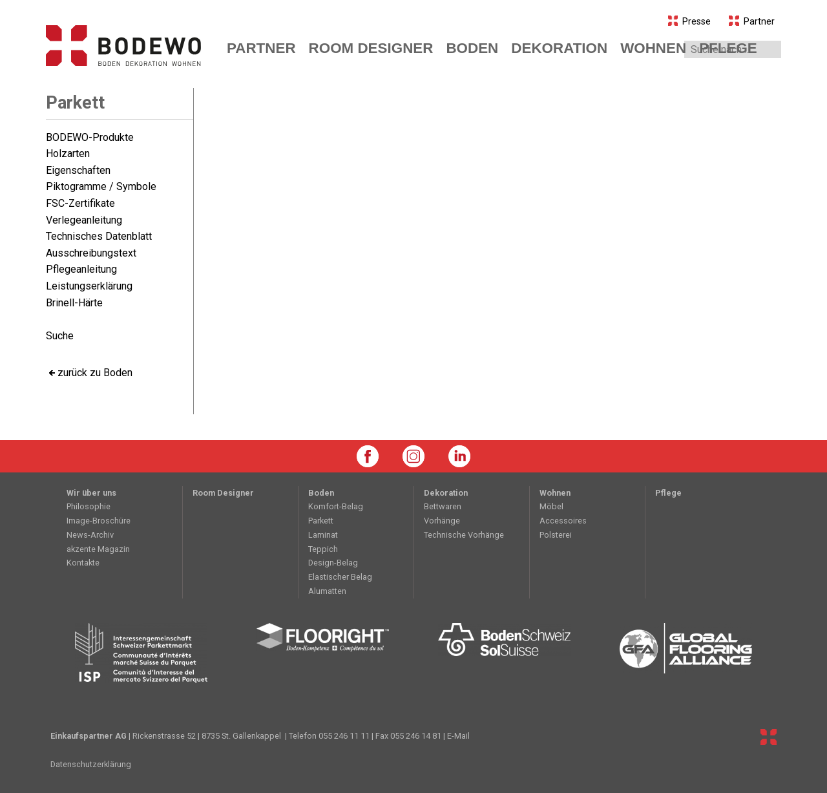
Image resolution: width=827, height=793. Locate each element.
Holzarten (68, 153)
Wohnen (555, 493)
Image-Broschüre (99, 520)
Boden (321, 493)
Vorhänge (442, 520)
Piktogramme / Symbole (101, 186)
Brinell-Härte (74, 303)
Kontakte (83, 562)
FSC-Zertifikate (80, 203)
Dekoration (446, 493)
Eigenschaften (78, 170)
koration (559, 48)
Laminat (323, 535)
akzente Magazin (98, 549)
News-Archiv (90, 535)
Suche (60, 336)
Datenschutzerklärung (90, 764)
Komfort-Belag (335, 506)
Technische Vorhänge (464, 535)
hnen (653, 48)
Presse (689, 21)
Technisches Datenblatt (99, 236)
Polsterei (555, 535)
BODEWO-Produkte (90, 137)
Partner (752, 21)
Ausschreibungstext (91, 253)
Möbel (551, 506)
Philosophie (88, 506)
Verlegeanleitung (84, 220)
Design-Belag (333, 562)
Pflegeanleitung (81, 269)
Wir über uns (91, 493)
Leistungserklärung (89, 286)
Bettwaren (442, 506)
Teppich (323, 549)
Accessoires (563, 520)
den (472, 48)
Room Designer (371, 48)
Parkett (75, 102)
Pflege (728, 48)
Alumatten (327, 591)
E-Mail (458, 736)
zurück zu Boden (95, 372)
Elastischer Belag (340, 577)
